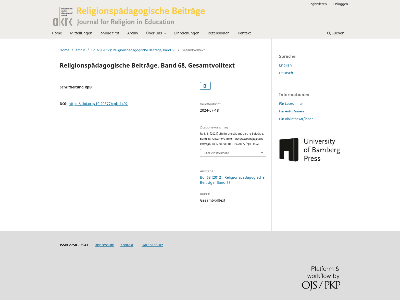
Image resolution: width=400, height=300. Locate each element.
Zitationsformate (216, 153)
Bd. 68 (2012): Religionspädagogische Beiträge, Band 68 (133, 50)
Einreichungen (186, 33)
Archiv (132, 33)
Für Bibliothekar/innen (296, 118)
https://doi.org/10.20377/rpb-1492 (98, 103)
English (285, 65)
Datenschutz (152, 244)
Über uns (154, 33)
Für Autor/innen (291, 111)
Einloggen (340, 4)
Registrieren (317, 4)
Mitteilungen (81, 33)
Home (57, 33)
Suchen (335, 33)
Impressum (104, 244)
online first (110, 33)
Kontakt (244, 33)
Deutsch (286, 72)
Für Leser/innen (291, 103)
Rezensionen (219, 33)
